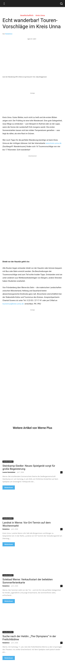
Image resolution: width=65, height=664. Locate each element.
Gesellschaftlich (26, 15)
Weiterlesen (8, 487)
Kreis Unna (40, 15)
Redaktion (8, 34)
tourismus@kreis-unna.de (13, 304)
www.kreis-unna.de (53, 143)
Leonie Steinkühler (8, 472)
